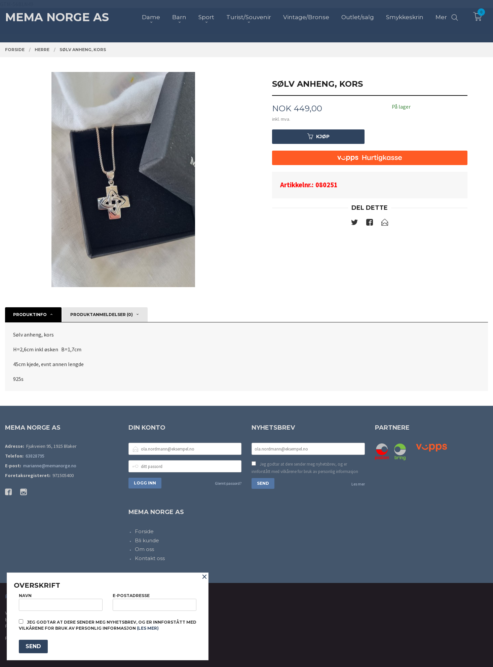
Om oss (144, 549)
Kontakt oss (150, 558)
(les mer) (148, 628)
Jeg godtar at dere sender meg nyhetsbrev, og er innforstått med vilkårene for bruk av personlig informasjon (305, 467)
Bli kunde (147, 540)
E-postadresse (154, 602)
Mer (441, 17)
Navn (61, 602)
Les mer (358, 483)
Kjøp (318, 136)
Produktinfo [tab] (30, 314)
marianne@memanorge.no (49, 466)
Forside (144, 531)
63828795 (35, 456)
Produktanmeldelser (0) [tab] (101, 314)
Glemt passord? (228, 483)
